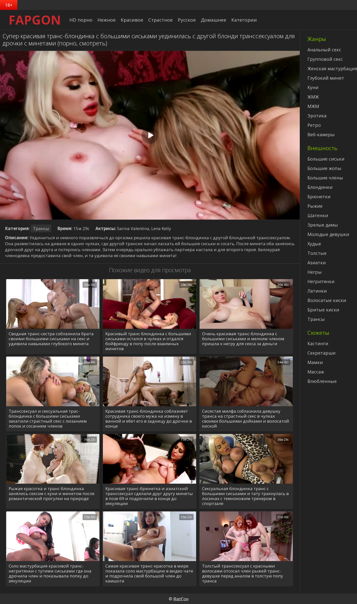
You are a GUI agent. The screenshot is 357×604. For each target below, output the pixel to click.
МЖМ (313, 106)
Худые (314, 244)
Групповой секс (325, 59)
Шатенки (317, 215)
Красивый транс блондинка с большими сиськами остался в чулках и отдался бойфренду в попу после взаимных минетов (148, 341)
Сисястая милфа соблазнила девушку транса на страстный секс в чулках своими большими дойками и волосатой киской (245, 419)
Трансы (41, 228)
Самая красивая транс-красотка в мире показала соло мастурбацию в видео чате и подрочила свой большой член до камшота (149, 573)
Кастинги (317, 343)
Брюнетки (318, 197)
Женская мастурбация (332, 68)
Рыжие (315, 206)
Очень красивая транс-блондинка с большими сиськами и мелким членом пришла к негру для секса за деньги (243, 338)
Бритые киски (323, 310)
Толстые (317, 253)
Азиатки (316, 263)
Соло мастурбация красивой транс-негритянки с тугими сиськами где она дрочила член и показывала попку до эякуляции (50, 573)
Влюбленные (322, 381)
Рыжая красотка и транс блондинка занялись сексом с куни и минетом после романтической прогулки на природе (51, 493)
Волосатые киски (326, 300)
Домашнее (213, 20)
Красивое (132, 20)
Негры (314, 272)
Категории (244, 20)
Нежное (106, 20)
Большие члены (325, 178)
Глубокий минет (325, 78)
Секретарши (321, 353)
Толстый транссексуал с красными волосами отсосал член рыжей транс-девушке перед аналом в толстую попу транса (242, 573)
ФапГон (180, 599)
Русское (187, 20)
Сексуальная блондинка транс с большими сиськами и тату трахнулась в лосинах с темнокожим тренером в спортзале (245, 496)
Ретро (314, 125)
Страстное (160, 20)
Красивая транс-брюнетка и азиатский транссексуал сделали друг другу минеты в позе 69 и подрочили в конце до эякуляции (149, 496)
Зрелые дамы (322, 225)
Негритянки (320, 281)
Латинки (317, 291)
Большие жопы (324, 168)
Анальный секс (324, 50)
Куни (312, 87)
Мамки (315, 362)
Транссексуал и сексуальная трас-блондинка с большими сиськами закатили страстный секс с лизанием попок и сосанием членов (48, 419)
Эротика (317, 116)
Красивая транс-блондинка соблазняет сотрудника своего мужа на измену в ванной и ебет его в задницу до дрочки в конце (148, 419)
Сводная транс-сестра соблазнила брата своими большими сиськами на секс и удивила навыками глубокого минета (51, 338)
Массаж (315, 372)
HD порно (80, 20)
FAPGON (35, 19)
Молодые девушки (328, 234)
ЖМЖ (313, 97)
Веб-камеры (321, 134)
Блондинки (319, 187)
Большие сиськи (325, 159)
